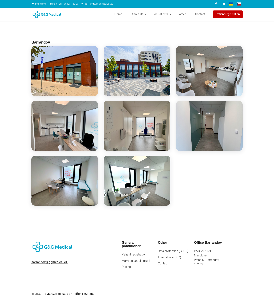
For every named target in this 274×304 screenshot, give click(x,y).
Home (118, 14)
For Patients (160, 14)
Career (182, 14)
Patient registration (228, 14)
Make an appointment (136, 261)
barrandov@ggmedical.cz (97, 3)
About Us (137, 14)
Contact (200, 14)
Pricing (126, 267)
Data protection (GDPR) (173, 251)
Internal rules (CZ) (169, 257)
